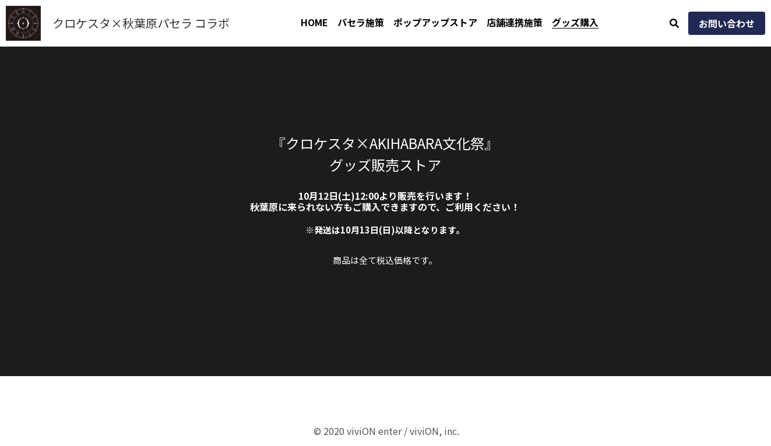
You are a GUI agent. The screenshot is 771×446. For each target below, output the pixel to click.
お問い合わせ (727, 23)
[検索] (674, 23)
